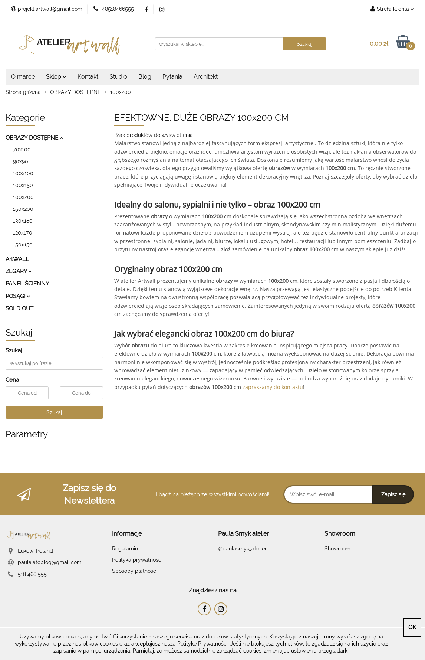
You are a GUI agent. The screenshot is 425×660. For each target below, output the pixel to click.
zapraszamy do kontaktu (273, 387)
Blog (144, 76)
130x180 (23, 221)
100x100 (23, 173)
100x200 (23, 197)
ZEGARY (19, 271)
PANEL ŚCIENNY (27, 283)
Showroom (337, 549)
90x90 (20, 161)
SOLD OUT (19, 308)
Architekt (206, 76)
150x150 (23, 245)
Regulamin (125, 549)
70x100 (22, 150)
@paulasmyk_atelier (242, 549)
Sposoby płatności (134, 571)
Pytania (172, 76)
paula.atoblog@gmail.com (50, 562)
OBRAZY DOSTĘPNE (34, 137)
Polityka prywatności (137, 560)
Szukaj (54, 412)
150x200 (23, 209)
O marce (23, 76)
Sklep (56, 76)
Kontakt (88, 76)
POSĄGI (18, 296)
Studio (118, 76)
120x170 (22, 233)
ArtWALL (17, 259)
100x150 (23, 185)
